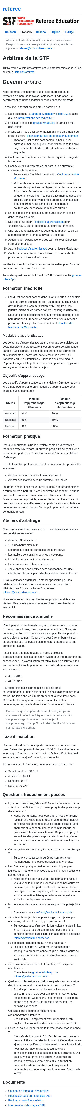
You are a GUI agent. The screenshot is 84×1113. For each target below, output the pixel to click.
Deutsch (10, 32)
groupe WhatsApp (44, 122)
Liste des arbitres (24, 72)
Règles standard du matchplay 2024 (30, 1095)
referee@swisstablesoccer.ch (36, 48)
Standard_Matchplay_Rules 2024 (50, 113)
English (55, 32)
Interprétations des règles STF (26, 1105)
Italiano (41, 32)
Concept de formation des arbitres (28, 1090)
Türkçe (69, 32)
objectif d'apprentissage (49, 221)
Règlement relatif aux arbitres (26, 1100)
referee (12, 9)
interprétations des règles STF (36, 118)
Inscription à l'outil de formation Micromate (52, 135)
